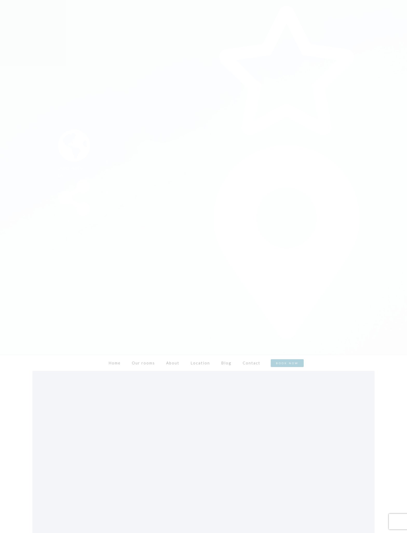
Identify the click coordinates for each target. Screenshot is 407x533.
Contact (251, 363)
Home (114, 363)
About (172, 363)
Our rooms (143, 363)
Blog (226, 363)
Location (200, 363)
